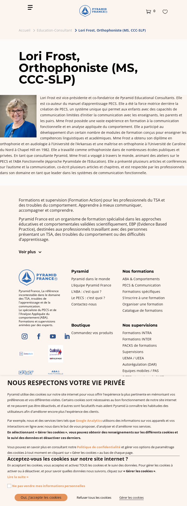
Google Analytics (89, 420)
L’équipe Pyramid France (91, 285)
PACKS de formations (139, 345)
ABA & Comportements (141, 279)
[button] (150, 11)
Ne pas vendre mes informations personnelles (48, 486)
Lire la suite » (17, 477)
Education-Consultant (54, 30)
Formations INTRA (137, 332)
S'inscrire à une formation (143, 297)
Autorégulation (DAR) (139, 364)
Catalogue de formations (142, 310)
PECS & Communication (141, 285)
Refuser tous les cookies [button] (94, 497)
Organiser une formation (142, 304)
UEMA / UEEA (133, 358)
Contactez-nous (84, 304)
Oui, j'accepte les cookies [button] (41, 497)
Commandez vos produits (92, 332)
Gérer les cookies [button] (131, 497)
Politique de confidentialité (99, 447)
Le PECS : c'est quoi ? (88, 297)
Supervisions (132, 351)
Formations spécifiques (141, 291)
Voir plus (27, 251)
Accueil (24, 30)
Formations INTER (136, 339)
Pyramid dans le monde (90, 279)
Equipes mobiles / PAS (140, 370)
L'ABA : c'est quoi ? (86, 291)
